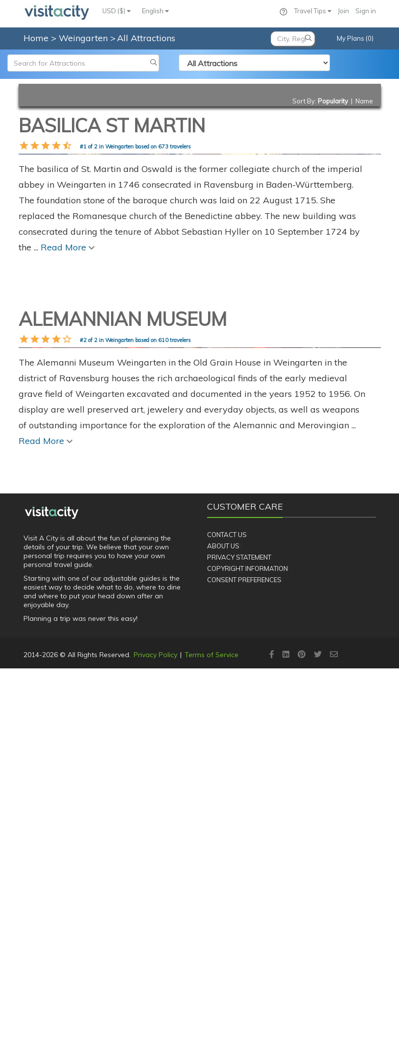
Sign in (365, 11)
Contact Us (227, 922)
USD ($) (116, 11)
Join (343, 11)
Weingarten (84, 38)
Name (364, 101)
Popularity (333, 101)
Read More (67, 441)
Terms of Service (211, 1042)
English (155, 11)
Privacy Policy (155, 1042)
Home (35, 38)
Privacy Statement (239, 945)
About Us (223, 933)
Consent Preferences (244, 967)
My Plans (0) (355, 38)
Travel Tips (312, 11)
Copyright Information (247, 956)
